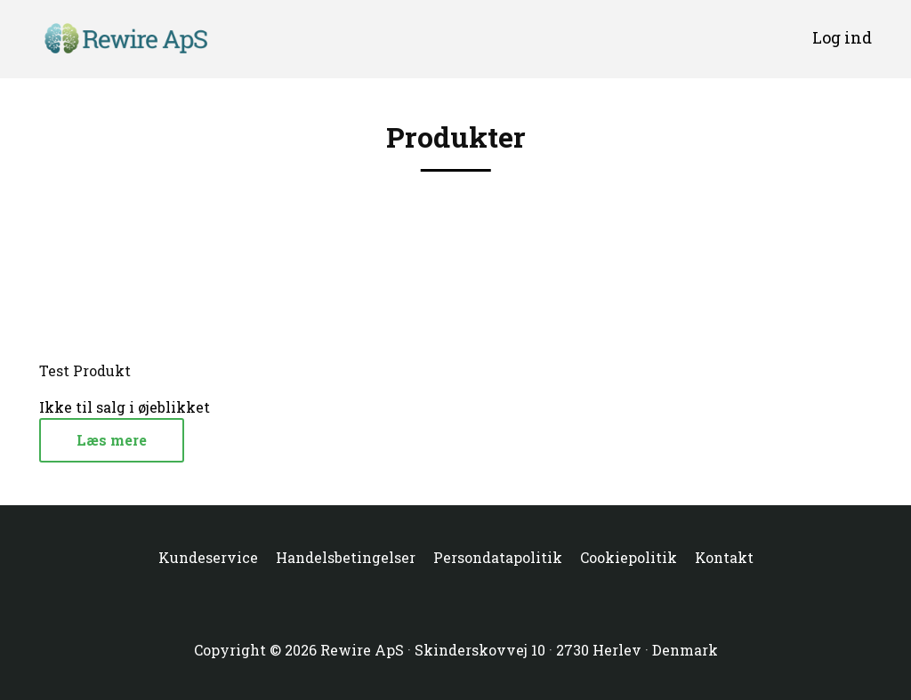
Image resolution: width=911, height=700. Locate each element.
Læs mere (112, 439)
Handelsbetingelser (345, 557)
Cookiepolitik (628, 557)
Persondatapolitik (497, 557)
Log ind (842, 37)
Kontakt (724, 557)
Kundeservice (208, 557)
